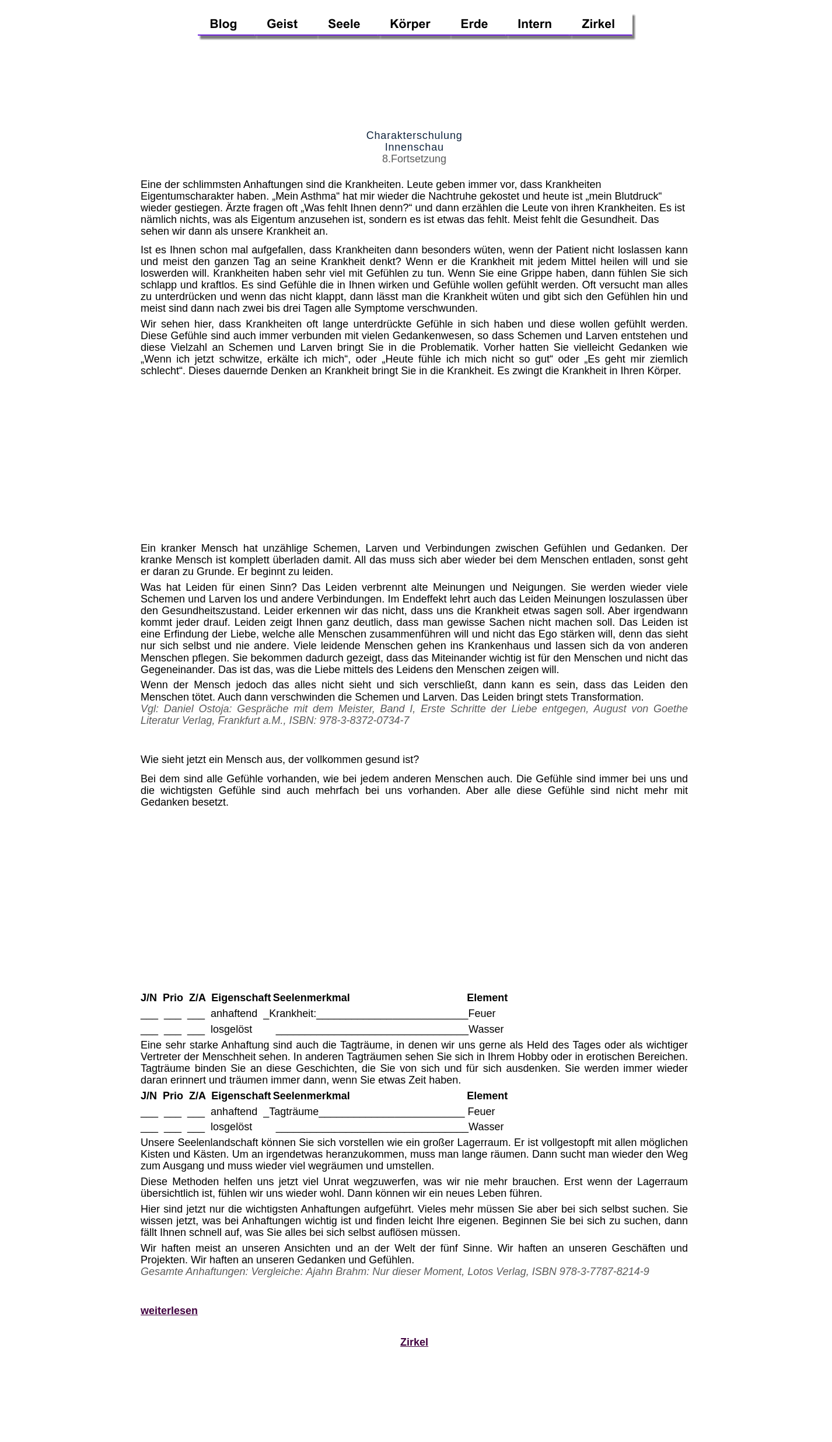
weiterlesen (169, 1310)
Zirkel (414, 1342)
